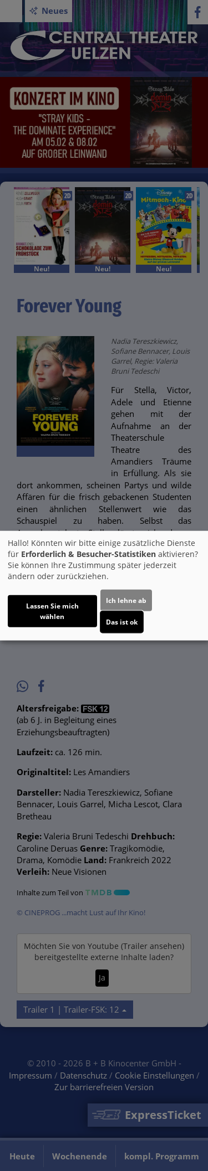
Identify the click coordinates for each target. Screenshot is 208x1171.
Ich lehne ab (126, 600)
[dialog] (104, 585)
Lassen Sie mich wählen (52, 611)
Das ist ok (122, 622)
